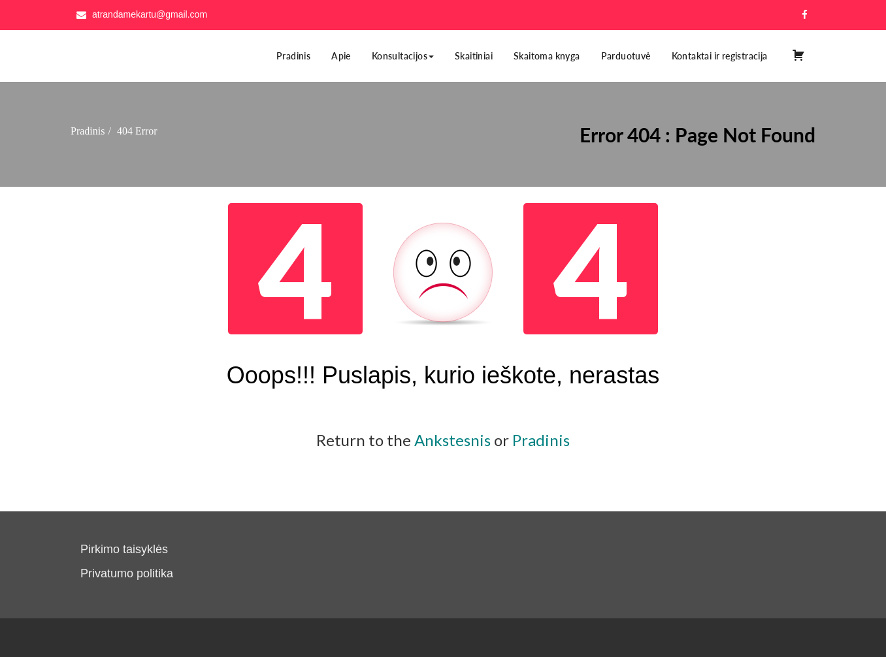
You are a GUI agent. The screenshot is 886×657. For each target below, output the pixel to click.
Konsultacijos (403, 55)
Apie (341, 55)
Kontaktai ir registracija (720, 55)
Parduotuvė (626, 55)
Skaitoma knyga (547, 55)
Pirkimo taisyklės (124, 549)
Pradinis (293, 55)
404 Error (137, 130)
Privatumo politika (126, 573)
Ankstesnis (452, 439)
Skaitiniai (474, 55)
